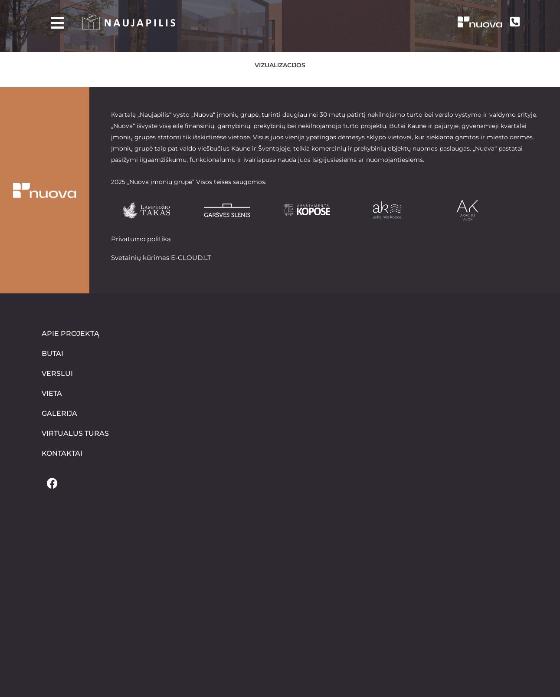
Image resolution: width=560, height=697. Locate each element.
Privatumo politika (141, 239)
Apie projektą (70, 333)
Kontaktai (62, 453)
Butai (52, 353)
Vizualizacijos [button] (280, 65)
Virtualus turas (75, 433)
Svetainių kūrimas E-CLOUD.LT (161, 257)
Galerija (59, 413)
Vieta (52, 393)
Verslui (57, 373)
